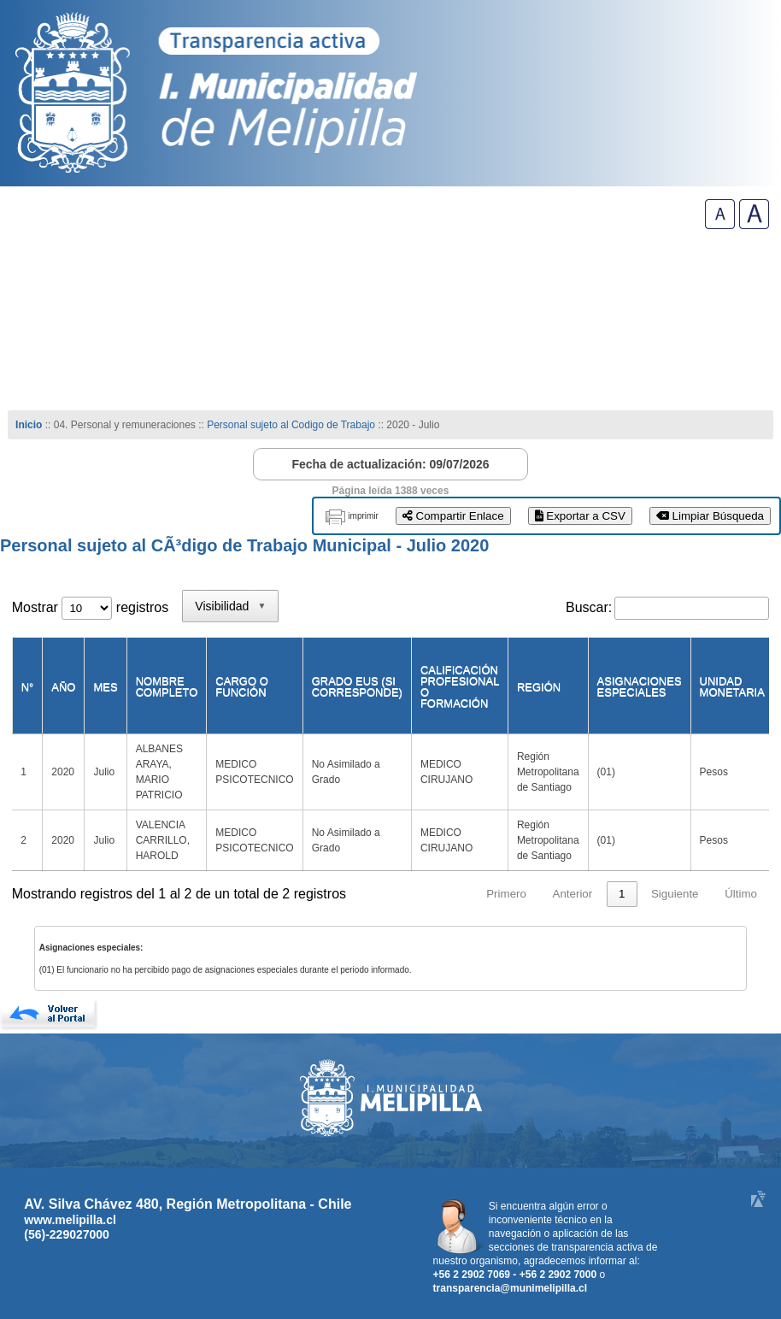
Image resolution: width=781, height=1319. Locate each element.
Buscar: (589, 607)
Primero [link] (506, 893)
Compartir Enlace (453, 515)
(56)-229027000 (66, 1234)
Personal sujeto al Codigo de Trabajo (291, 425)
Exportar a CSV (580, 515)
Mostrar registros (90, 607)
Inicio (28, 425)
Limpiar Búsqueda (710, 515)
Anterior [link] (573, 893)
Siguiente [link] (675, 893)
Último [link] (741, 893)
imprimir (363, 516)
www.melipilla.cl (70, 1220)
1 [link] (622, 893)
